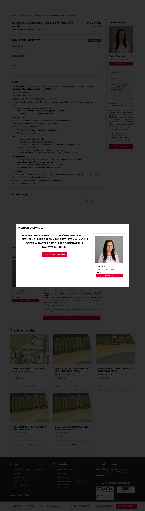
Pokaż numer (109, 276)
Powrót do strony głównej (55, 254)
